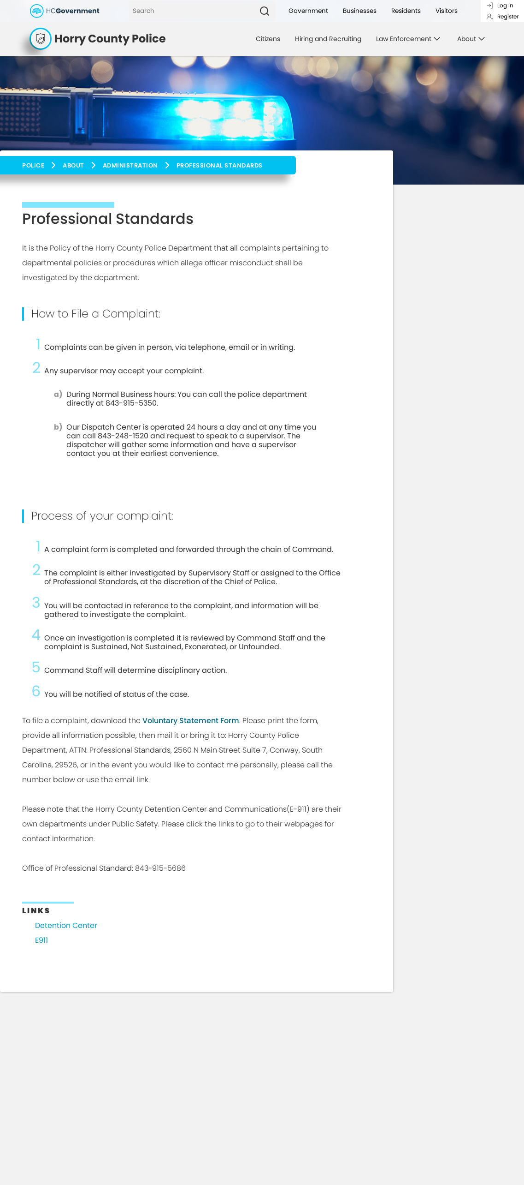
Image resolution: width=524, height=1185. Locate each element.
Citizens (268, 38)
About (73, 165)
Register (502, 16)
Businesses (360, 10)
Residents (406, 10)
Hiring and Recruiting (328, 38)
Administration (130, 165)
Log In (499, 5)
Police (33, 165)
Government (308, 10)
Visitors (447, 10)
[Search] (191, 11)
